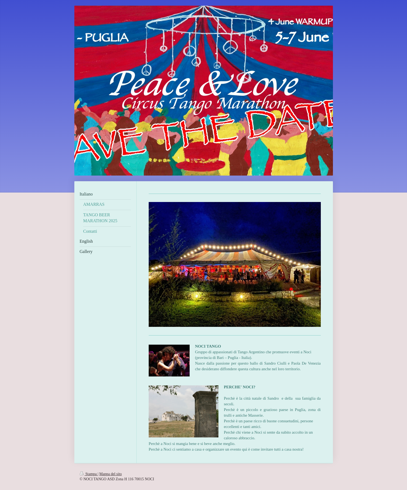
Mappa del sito (110, 474)
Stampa (89, 474)
